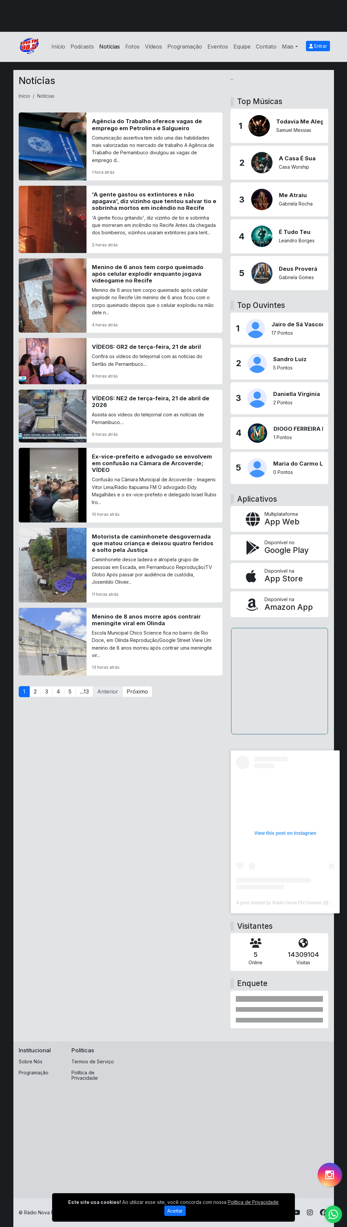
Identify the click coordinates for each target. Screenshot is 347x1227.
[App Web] (279, 519)
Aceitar (175, 1211)
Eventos (217, 46)
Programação (184, 46)
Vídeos (153, 46)
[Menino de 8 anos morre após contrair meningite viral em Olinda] (121, 642)
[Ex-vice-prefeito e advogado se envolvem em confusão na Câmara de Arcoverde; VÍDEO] (121, 485)
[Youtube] (296, 1213)
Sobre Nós (30, 1061)
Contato (266, 46)
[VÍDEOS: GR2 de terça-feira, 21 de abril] (121, 361)
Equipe (241, 46)
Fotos (132, 46)
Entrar (318, 46)
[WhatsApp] (333, 1214)
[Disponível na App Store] (279, 576)
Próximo (137, 691)
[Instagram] (310, 1213)
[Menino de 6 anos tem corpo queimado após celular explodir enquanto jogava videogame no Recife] (121, 295)
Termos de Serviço (92, 1061)
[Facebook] (323, 1213)
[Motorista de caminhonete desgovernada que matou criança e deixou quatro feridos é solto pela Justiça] (121, 565)
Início (58, 46)
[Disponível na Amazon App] (279, 604)
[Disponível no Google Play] (279, 547)
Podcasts (82, 46)
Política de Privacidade (84, 1075)
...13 (84, 691)
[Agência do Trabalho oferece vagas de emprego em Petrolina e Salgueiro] (121, 146)
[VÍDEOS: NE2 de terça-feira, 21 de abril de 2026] (121, 416)
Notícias (109, 46)
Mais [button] (288, 46)
